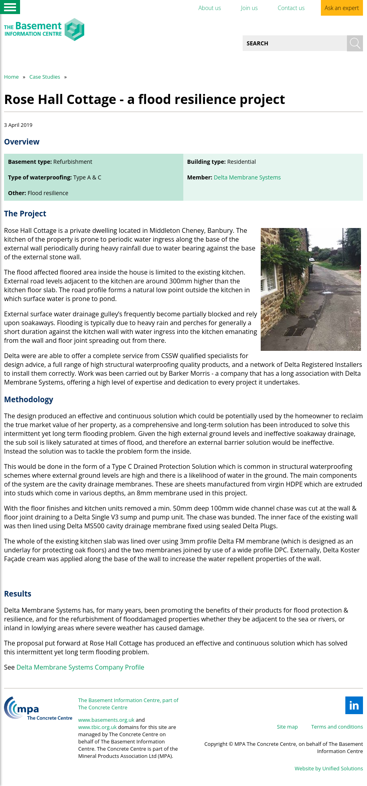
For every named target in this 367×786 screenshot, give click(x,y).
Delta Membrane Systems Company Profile (80, 667)
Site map (287, 726)
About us (210, 8)
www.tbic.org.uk (97, 727)
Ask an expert (342, 8)
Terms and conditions (337, 726)
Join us (249, 8)
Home (11, 76)
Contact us (291, 8)
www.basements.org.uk (106, 719)
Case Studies (44, 76)
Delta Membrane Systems (247, 177)
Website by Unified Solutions (329, 768)
